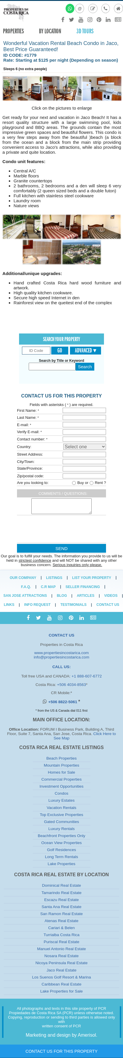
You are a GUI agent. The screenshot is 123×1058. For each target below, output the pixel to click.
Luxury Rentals (61, 829)
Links (9, 605)
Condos (62, 793)
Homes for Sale (61, 772)
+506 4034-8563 (71, 684)
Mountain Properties (61, 765)
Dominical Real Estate (61, 885)
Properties (13, 31)
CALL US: (61, 667)
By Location (50, 31)
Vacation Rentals (61, 807)
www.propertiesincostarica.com (61, 653)
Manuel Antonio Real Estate (61, 949)
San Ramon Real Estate (61, 914)
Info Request (37, 605)
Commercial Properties (61, 779)
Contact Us (107, 605)
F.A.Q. (26, 587)
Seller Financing (83, 587)
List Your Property (91, 578)
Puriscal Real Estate (61, 942)
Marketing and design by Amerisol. (62, 1035)
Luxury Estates (61, 800)
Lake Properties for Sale (61, 991)
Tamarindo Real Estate (62, 893)
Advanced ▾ (85, 350)
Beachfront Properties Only (61, 836)
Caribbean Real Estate (61, 984)
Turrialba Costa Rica (62, 935)
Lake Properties (62, 864)
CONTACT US (61, 635)
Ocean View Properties (61, 843)
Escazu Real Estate (61, 900)
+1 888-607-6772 (86, 676)
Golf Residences (61, 850)
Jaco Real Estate (61, 970)
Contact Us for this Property (61, 1051)
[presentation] (61, 530)
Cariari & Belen (61, 928)
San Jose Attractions (25, 596)
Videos (110, 596)
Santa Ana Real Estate (61, 907)
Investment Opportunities (61, 786)
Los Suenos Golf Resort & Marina (61, 977)
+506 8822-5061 (63, 702)
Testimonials (73, 605)
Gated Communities (61, 822)
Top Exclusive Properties (61, 814)
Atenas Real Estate (61, 921)
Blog (62, 596)
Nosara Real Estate (61, 956)
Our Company (23, 578)
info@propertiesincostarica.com (61, 657)
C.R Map (48, 587)
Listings (54, 578)
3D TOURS (84, 31)
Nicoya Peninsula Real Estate (61, 963)
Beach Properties (61, 758)
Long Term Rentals (61, 857)
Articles (85, 596)
